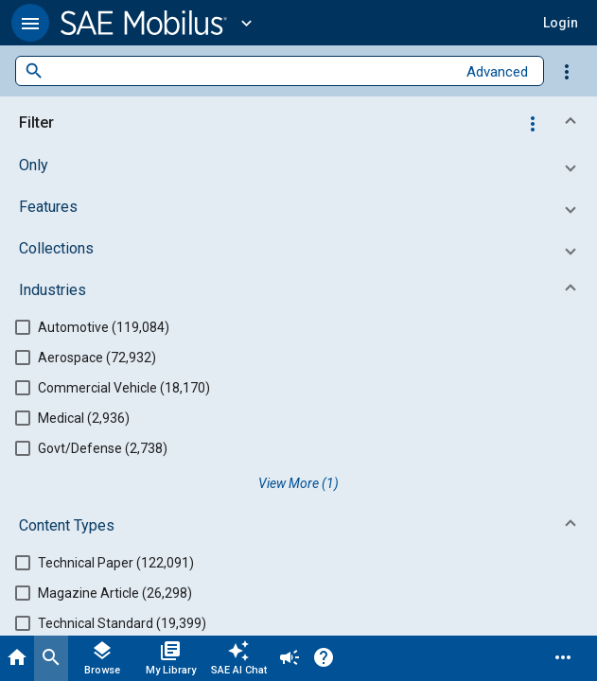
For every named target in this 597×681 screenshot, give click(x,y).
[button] (30, 23)
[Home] (17, 658)
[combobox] (249, 71)
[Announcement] (289, 658)
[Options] (567, 71)
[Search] (51, 658)
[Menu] (563, 658)
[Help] (324, 658)
